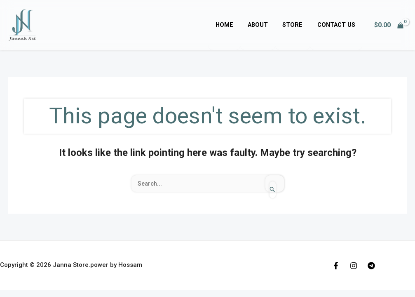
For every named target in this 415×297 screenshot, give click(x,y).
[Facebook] (336, 265)
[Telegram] (371, 265)
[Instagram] (353, 265)
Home (233, 24)
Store (296, 24)
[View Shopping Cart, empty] (388, 25)
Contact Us (337, 24)
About (264, 24)
